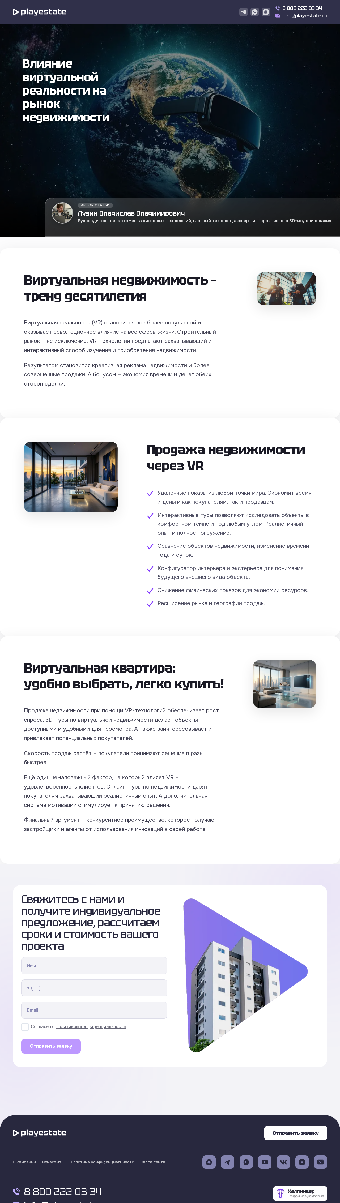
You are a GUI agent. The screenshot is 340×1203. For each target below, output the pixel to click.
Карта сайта (153, 1162)
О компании (24, 1162)
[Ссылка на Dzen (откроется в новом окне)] (302, 1162)
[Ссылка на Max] (266, 12)
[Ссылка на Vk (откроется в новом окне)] (283, 1162)
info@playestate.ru (304, 15)
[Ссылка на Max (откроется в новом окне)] (209, 1162)
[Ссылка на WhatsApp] (254, 12)
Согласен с (78, 1027)
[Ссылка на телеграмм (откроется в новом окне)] (227, 1162)
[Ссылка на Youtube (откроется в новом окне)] (264, 1162)
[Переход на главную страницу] (39, 12)
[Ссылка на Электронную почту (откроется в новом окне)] (320, 1162)
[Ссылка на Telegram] (243, 12)
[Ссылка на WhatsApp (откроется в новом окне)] (246, 1162)
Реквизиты (53, 1162)
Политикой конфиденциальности (91, 1026)
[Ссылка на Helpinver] (300, 1194)
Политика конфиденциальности (102, 1162)
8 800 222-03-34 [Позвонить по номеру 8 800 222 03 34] (57, 1191)
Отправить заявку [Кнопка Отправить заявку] (296, 1133)
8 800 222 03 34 (302, 8)
